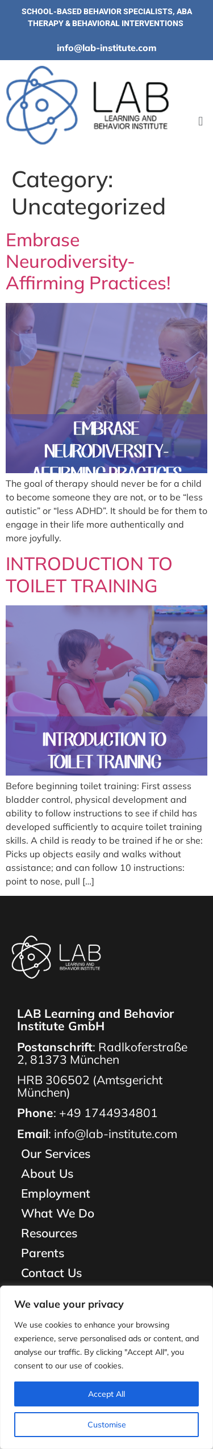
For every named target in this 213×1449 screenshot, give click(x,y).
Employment (55, 1193)
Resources (49, 1233)
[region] (106, 1367)
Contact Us (51, 1273)
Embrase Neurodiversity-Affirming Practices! (88, 261)
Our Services (55, 1154)
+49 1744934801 (108, 1112)
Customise (106, 1424)
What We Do (57, 1213)
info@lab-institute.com (107, 47)
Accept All (106, 1394)
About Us (47, 1174)
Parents (42, 1253)
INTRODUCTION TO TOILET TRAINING (89, 574)
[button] (200, 121)
